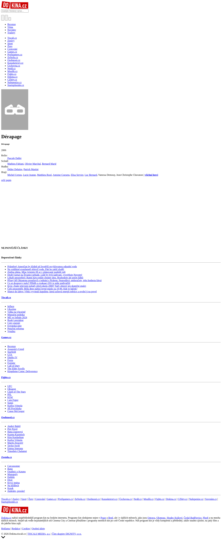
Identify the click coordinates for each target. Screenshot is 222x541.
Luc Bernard (91, 175)
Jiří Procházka (14, 408)
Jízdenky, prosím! (16, 491)
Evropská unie (14, 325)
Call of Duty (13, 365)
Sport (24, 499)
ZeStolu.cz (80, 499)
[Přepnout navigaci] (9, 19)
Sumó (10, 403)
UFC (9, 386)
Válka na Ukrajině (16, 312)
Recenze (11, 24)
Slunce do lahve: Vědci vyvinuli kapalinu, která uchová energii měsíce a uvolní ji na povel (52, 291)
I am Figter (12, 400)
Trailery (11, 32)
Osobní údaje (38, 528)
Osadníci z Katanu (16, 471)
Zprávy (15, 499)
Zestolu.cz (6, 457)
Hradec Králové (175, 517)
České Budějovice (193, 517)
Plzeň (205, 517)
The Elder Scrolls (16, 368)
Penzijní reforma (15, 328)
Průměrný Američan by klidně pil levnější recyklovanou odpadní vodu (42, 266)
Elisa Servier (77, 175)
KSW (10, 397)
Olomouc (161, 517)
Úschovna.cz (125, 499)
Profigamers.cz (65, 499)
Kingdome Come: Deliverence (22, 371)
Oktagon (11, 389)
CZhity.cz (182, 499)
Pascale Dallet (14, 158)
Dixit (9, 480)
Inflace (10, 306)
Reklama (5, 528)
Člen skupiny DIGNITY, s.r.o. (67, 534)
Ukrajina (11, 309)
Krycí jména (13, 482)
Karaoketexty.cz (109, 499)
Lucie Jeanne (29, 175)
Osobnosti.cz (8, 417)
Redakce (16, 528)
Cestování (40, 499)
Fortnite (11, 363)
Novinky (11, 30)
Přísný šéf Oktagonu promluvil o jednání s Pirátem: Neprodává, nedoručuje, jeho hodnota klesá (54, 280)
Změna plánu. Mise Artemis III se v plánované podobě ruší (36, 272)
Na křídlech (13, 485)
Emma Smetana (15, 448)
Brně (110, 517)
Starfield (11, 352)
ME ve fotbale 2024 (17, 317)
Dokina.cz (171, 499)
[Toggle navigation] (6, 18)
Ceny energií (13, 323)
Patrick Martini (30, 169)
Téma (10, 27)
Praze (103, 517)
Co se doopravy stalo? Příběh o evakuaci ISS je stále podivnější (38, 283)
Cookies (26, 528)
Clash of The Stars (16, 391)
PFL (9, 394)
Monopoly (12, 474)
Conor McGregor (16, 411)
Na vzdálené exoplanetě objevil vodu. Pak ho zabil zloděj (35, 269)
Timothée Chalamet (17, 451)
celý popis (6, 180)
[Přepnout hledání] (2, 18)
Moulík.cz (149, 499)
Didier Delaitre (14, 169)
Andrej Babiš (14, 426)
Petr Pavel (12, 429)
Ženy (30, 499)
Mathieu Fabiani (15, 163)
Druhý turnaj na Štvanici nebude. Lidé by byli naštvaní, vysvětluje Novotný (44, 275)
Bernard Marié (49, 163)
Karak (10, 488)
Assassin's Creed (15, 349)
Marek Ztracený (15, 443)
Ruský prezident (15, 320)
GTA (9, 354)
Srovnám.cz (211, 499)
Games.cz (6, 337)
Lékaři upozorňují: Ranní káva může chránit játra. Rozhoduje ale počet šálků (45, 277)
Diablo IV (12, 357)
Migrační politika (16, 314)
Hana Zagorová (15, 431)
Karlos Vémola (14, 405)
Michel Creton (14, 175)
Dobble (11, 477)
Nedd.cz (138, 499)
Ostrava (151, 517)
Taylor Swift (13, 445)
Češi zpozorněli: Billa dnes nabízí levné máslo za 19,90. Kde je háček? (42, 288)
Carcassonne (13, 466)
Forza (10, 360)
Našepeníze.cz (196, 499)
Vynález (11, 331)
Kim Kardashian (15, 437)
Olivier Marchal (33, 163)
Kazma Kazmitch (16, 434)
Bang (10, 468)
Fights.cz (6, 377)
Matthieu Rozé (44, 175)
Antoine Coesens (61, 175)
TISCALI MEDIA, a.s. (39, 534)
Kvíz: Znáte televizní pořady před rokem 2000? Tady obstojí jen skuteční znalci (46, 286)
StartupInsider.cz (9, 502)
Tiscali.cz (6, 297)
